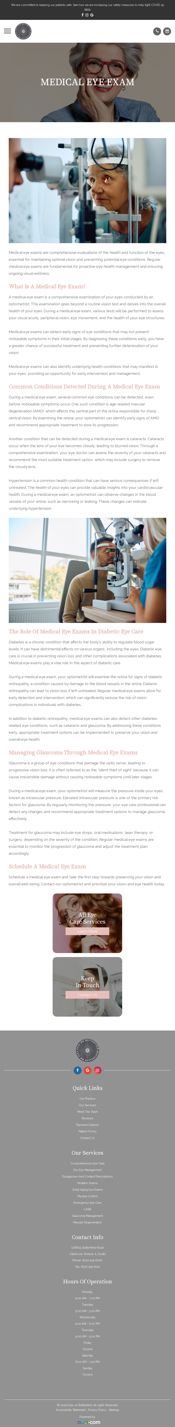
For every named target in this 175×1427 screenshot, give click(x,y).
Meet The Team (87, 1111)
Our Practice (87, 1098)
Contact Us (87, 994)
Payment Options (87, 1124)
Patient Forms (88, 1131)
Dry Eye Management (87, 1170)
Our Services (87, 1105)
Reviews (87, 1118)
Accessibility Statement (70, 1410)
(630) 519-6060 (92, 1260)
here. (87, 9)
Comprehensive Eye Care (88, 1163)
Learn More (87, 931)
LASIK (87, 1209)
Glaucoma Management (87, 1215)
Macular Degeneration (87, 1222)
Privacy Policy (97, 1410)
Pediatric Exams (87, 1183)
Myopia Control (87, 1196)
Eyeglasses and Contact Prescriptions (87, 1176)
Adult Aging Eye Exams (87, 1189)
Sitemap (114, 1410)
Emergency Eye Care (87, 1202)
